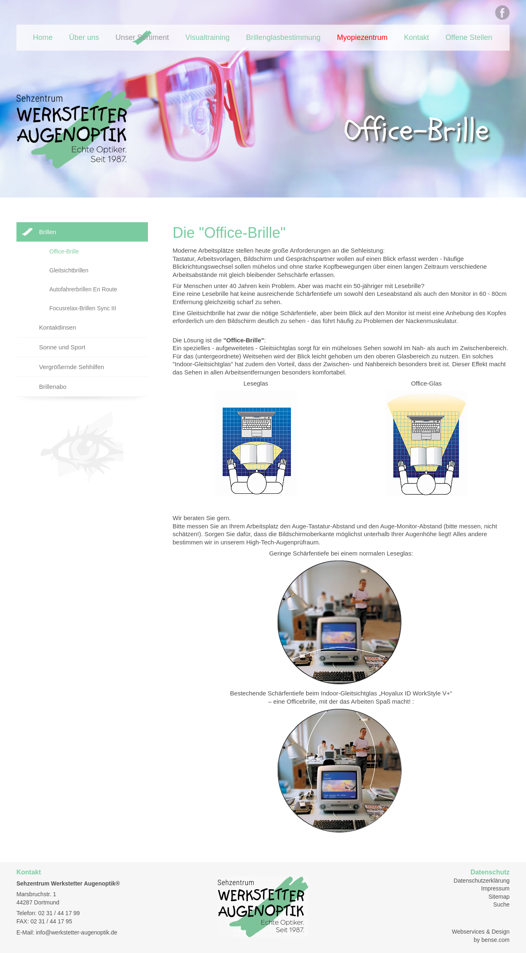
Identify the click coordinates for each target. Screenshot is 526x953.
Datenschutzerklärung (482, 880)
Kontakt (416, 37)
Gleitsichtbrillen (68, 270)
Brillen (47, 231)
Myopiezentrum (362, 37)
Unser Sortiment (142, 37)
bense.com (496, 940)
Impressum (495, 888)
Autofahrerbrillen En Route (83, 289)
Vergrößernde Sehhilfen (71, 366)
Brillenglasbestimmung (283, 37)
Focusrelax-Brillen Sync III (82, 308)
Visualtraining (207, 37)
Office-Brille (64, 251)
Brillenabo (53, 386)
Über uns (84, 37)
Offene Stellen (468, 37)
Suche (501, 904)
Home (43, 37)
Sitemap (499, 896)
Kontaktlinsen (57, 327)
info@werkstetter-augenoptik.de (76, 932)
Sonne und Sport (62, 347)
